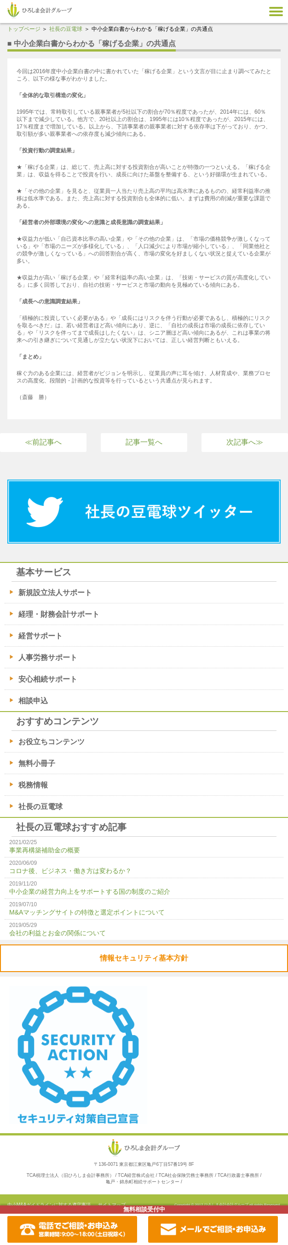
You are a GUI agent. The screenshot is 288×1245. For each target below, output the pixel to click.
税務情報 (33, 785)
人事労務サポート (47, 657)
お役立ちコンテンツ (51, 742)
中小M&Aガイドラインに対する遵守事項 (49, 1204)
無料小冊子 (36, 763)
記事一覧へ (144, 442)
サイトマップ (112, 1204)
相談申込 (33, 701)
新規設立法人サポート (55, 592)
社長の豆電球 (65, 29)
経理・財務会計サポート (58, 614)
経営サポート (40, 636)
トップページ (23, 29)
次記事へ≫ (244, 442)
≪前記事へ (43, 442)
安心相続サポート (47, 679)
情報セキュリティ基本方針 (144, 958)
